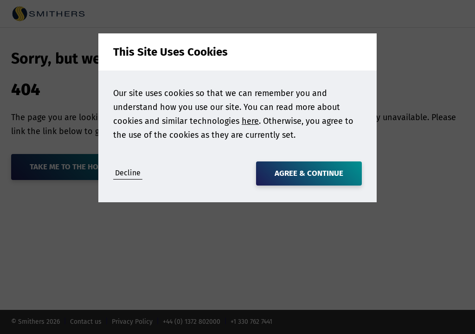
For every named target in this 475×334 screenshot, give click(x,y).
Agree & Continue (309, 173)
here (250, 121)
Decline (128, 172)
